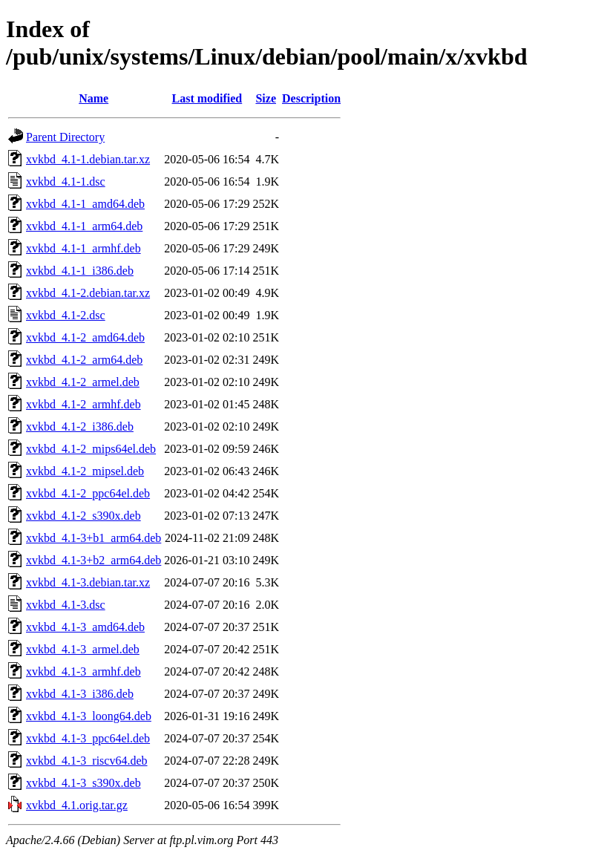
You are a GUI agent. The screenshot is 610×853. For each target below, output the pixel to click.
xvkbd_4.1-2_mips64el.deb (91, 448)
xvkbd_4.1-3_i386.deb (80, 693)
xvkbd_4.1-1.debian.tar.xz (88, 159)
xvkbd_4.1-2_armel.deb (83, 382)
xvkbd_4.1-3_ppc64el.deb (88, 738)
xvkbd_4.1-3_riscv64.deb (87, 760)
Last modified (207, 98)
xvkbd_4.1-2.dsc (65, 315)
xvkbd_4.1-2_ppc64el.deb (88, 493)
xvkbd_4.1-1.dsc (65, 181)
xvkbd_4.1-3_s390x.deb (83, 783)
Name (93, 98)
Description (311, 98)
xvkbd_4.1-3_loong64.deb (88, 716)
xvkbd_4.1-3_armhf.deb (83, 671)
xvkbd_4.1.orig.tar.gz (77, 805)
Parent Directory (65, 137)
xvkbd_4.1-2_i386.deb (80, 426)
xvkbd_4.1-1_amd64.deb (85, 203)
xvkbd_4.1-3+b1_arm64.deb (93, 538)
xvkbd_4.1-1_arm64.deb (84, 226)
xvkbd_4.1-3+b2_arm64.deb (93, 560)
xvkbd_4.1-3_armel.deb (83, 649)
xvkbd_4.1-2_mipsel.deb (85, 471)
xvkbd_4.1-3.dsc (65, 604)
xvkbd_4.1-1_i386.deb (80, 270)
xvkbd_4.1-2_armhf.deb (83, 404)
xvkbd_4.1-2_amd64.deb (85, 337)
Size (265, 98)
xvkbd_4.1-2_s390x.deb (83, 515)
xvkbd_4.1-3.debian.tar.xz (88, 582)
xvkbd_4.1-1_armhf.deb (83, 248)
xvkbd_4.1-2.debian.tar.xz (88, 293)
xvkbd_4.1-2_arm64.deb (84, 359)
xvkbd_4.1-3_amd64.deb (85, 627)
